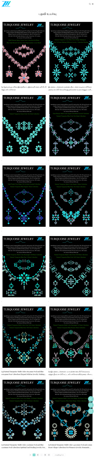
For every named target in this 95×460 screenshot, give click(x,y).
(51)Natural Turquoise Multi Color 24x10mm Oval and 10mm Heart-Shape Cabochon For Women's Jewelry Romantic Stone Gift (70, 446)
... (41, 454)
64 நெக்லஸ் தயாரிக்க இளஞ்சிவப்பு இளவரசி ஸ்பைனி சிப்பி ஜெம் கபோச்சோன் (23, 88)
